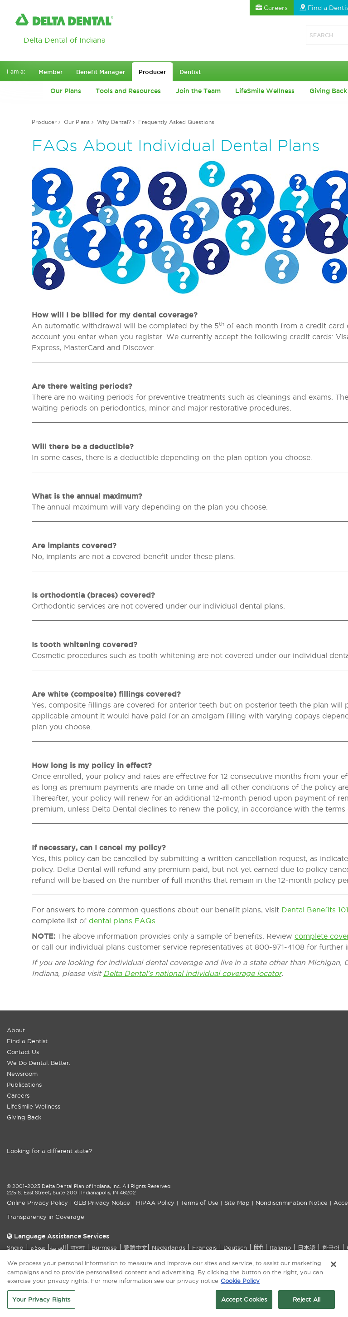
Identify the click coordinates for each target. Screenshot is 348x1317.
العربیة (58, 1247)
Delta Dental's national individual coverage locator (192, 973)
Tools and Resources (128, 90)
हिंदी (258, 1247)
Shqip (15, 1247)
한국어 (331, 1247)
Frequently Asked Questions (176, 122)
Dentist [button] (190, 72)
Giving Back (24, 1117)
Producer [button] (152, 72)
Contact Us (23, 1052)
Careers (18, 1095)
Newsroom (22, 1073)
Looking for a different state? (49, 1151)
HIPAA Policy (155, 1202)
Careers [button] (272, 7)
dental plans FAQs (122, 920)
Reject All (306, 1302)
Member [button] (51, 72)
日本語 (306, 1247)
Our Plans (65, 90)
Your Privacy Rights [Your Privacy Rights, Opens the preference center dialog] (41, 1302)
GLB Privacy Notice (102, 1202)
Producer (44, 122)
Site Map (237, 1202)
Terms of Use (199, 1202)
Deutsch (235, 1247)
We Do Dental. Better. (38, 1063)
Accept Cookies (244, 1302)
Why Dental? (114, 122)
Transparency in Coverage (45, 1216)
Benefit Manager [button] (100, 72)
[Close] (333, 1267)
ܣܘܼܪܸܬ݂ (37, 1247)
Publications (24, 1084)
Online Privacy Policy (37, 1202)
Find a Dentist (27, 1041)
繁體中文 (135, 1247)
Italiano (280, 1247)
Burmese (104, 1247)
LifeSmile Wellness (265, 90)
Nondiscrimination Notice (292, 1202)
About (16, 1030)
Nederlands (168, 1247)
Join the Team (198, 90)
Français (204, 1247)
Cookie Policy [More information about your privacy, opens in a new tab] (240, 1284)
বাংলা (78, 1247)
